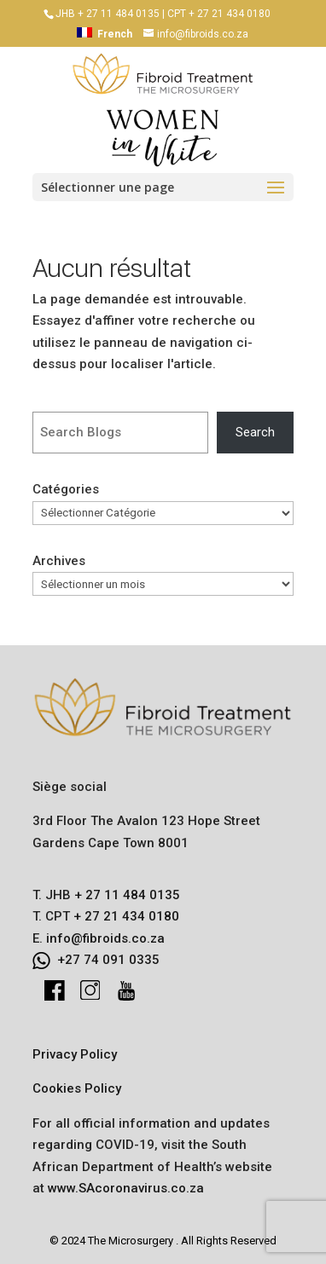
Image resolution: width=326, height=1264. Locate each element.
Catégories (65, 489)
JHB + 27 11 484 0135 (107, 14)
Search (255, 432)
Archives (58, 561)
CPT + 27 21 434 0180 (219, 14)
